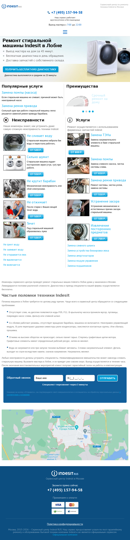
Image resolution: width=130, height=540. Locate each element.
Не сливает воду (39, 136)
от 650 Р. (100, 173)
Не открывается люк (14, 254)
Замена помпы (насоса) (19, 92)
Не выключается (12, 259)
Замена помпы (102, 159)
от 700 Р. (100, 238)
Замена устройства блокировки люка (88, 250)
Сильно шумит (38, 157)
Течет (31, 223)
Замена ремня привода (19, 106)
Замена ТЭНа (101, 135)
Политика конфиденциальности (65, 524)
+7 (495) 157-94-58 (66, 12)
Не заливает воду (13, 249)
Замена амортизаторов (80, 255)
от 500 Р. (36, 150)
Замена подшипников (79, 265)
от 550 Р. (36, 174)
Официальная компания (65, 534)
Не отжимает (37, 202)
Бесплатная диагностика (101, 97)
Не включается (11, 264)
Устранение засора (105, 201)
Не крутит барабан (41, 181)
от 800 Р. (76, 152)
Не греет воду (11, 244)
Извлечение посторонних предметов (101, 228)
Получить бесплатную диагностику (30, 69)
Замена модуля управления (82, 260)
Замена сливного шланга (81, 245)
